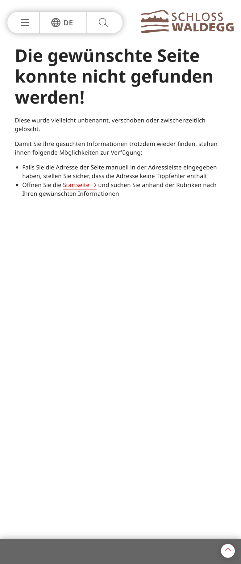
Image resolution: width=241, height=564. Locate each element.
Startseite (76, 185)
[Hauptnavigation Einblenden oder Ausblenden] (23, 22)
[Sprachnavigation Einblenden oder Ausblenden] (62, 22)
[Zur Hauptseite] (187, 31)
